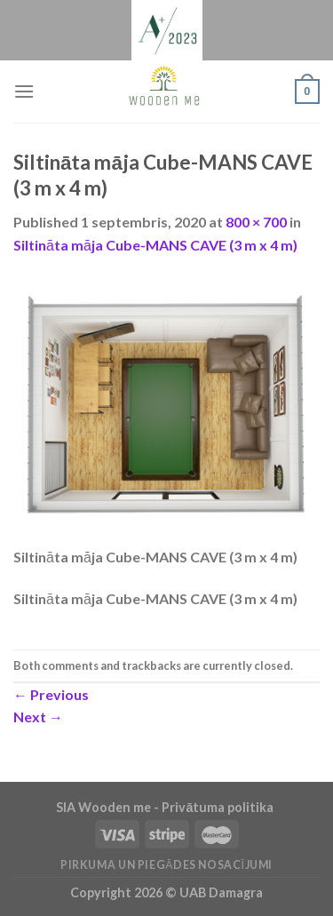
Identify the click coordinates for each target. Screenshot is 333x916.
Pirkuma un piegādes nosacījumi (166, 865)
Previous (51, 694)
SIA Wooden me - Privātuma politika (166, 807)
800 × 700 (256, 221)
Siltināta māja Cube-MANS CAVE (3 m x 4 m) (155, 244)
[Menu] (24, 91)
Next (38, 716)
